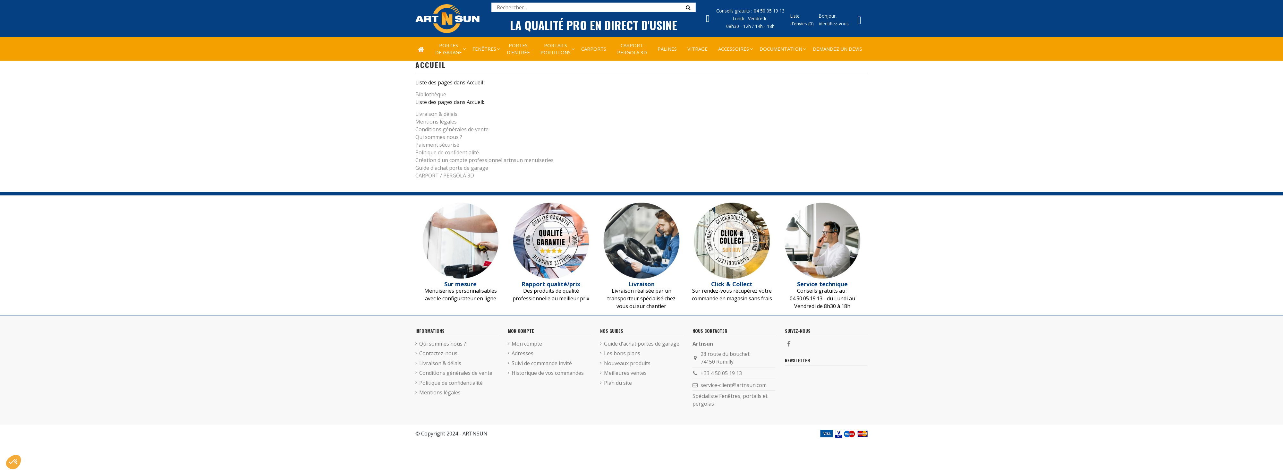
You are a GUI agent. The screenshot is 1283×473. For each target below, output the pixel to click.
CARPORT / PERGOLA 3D (444, 175)
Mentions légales (436, 121)
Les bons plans (622, 353)
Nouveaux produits (627, 363)
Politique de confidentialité (447, 152)
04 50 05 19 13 (769, 11)
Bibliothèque (430, 94)
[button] (733, 49)
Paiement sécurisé (437, 144)
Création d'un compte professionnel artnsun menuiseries (484, 160)
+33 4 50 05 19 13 (721, 373)
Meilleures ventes (625, 372)
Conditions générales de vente (452, 129)
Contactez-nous (438, 353)
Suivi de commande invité (542, 363)
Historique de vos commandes (548, 372)
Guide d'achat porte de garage (451, 167)
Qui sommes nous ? (438, 137)
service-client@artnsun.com (734, 385)
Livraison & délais (436, 113)
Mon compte (527, 343)
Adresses (522, 353)
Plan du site (618, 382)
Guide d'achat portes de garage (641, 343)
